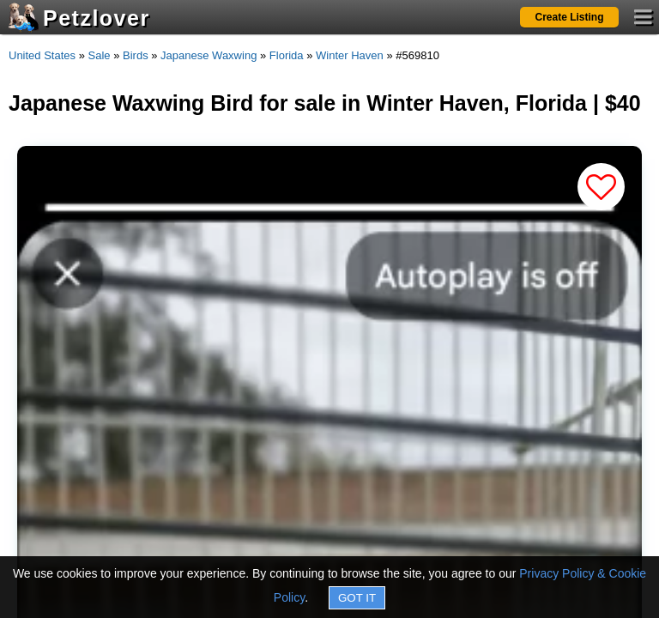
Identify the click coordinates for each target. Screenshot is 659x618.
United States (42, 55)
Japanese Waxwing (208, 55)
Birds (135, 55)
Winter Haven (350, 55)
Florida (286, 55)
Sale (99, 55)
